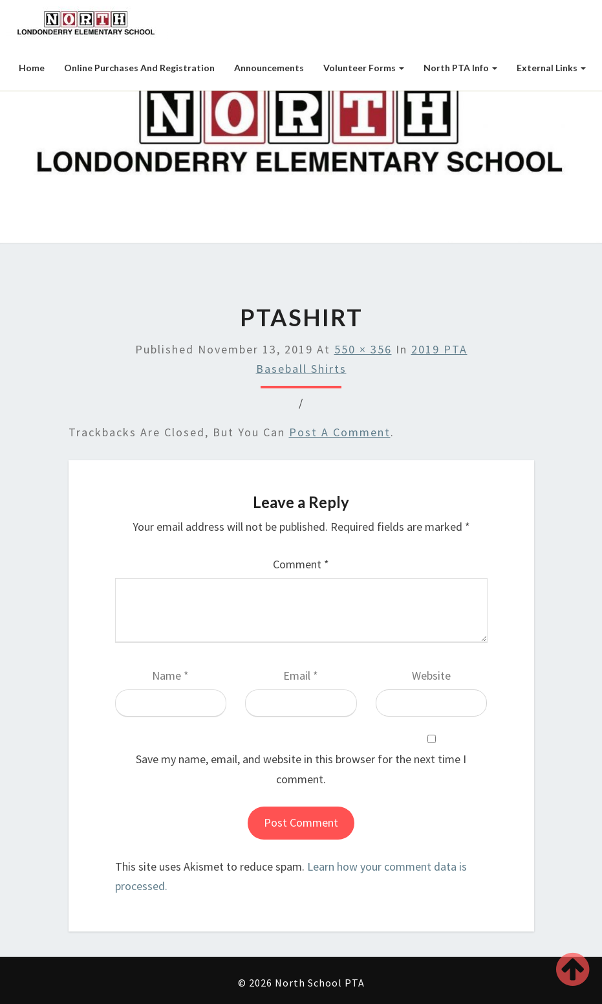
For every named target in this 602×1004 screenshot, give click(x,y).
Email (300, 675)
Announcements (269, 67)
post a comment (340, 432)
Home (32, 67)
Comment (301, 564)
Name (170, 675)
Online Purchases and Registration (139, 67)
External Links (551, 67)
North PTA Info (460, 67)
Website (431, 675)
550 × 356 (363, 349)
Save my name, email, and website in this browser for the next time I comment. (301, 769)
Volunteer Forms (363, 67)
